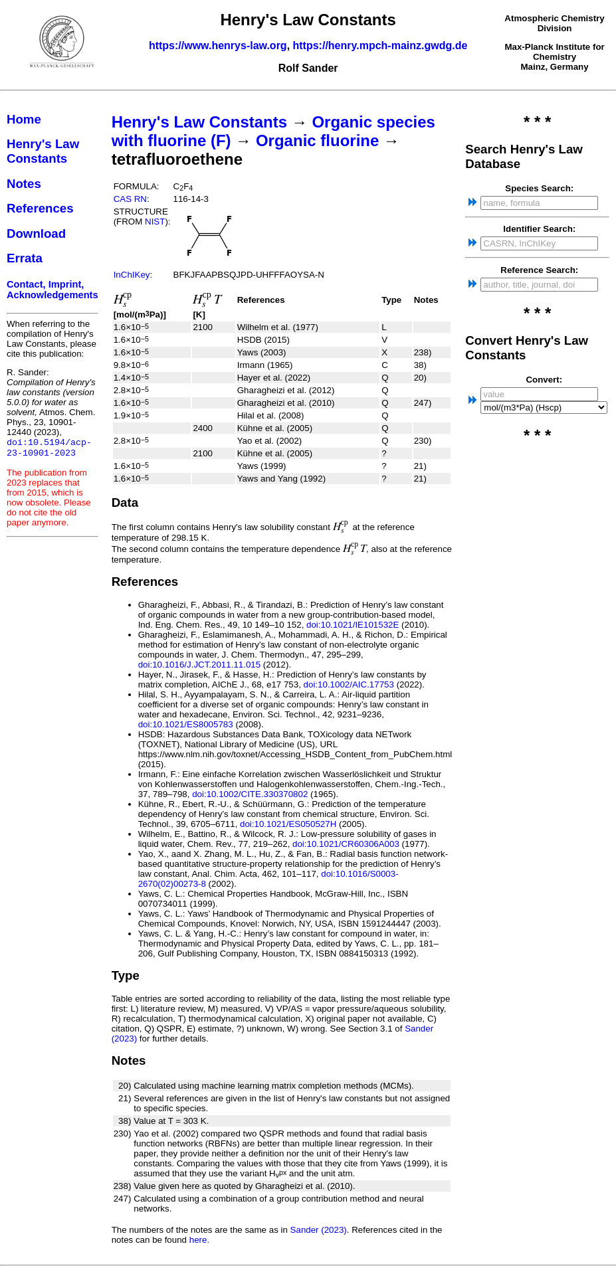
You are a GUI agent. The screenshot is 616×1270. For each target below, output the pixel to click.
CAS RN (130, 199)
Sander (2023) (318, 1230)
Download (36, 233)
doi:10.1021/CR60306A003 (345, 844)
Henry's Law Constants (43, 151)
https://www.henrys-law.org (218, 45)
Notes (24, 184)
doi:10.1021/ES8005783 (185, 724)
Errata (25, 258)
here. (199, 1240)
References (40, 208)
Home (24, 119)
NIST (155, 222)
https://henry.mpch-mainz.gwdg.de (380, 45)
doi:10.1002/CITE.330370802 (250, 794)
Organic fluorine (317, 140)
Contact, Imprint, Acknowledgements (52, 289)
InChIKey (132, 275)
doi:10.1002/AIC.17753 (349, 684)
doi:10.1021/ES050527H (288, 824)
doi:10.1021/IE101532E (352, 625)
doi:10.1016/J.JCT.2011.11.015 (199, 665)
